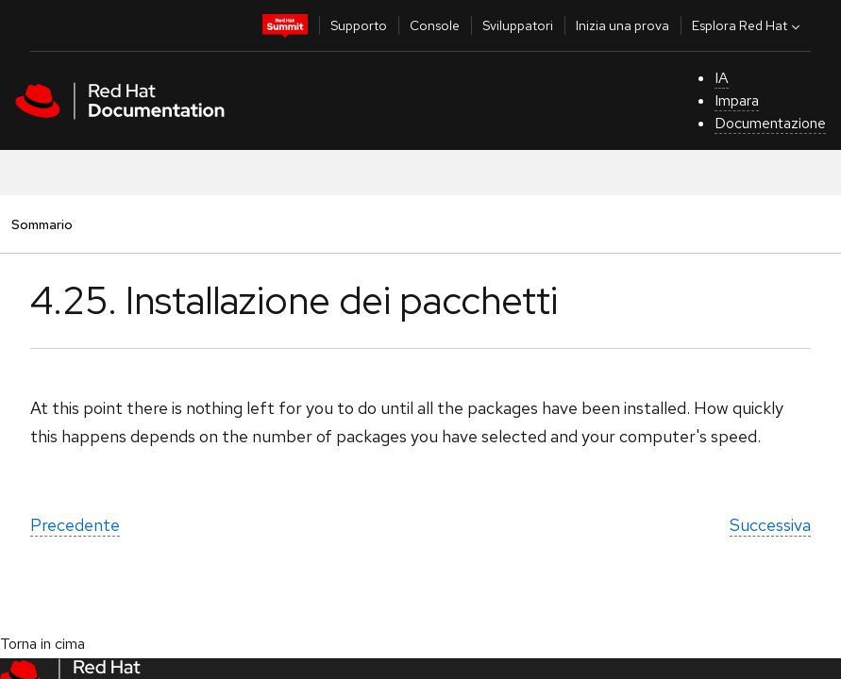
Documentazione (770, 123)
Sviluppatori (517, 25)
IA (722, 78)
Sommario (41, 224)
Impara (737, 100)
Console (435, 25)
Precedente (75, 525)
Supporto (358, 25)
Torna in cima (42, 644)
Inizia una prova (622, 25)
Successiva (770, 525)
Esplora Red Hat (748, 25)
